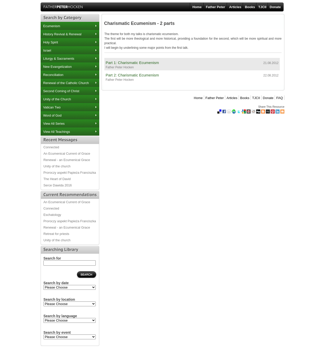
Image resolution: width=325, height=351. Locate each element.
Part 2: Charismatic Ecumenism (132, 75)
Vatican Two (52, 107)
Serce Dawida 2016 (57, 185)
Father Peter (215, 7)
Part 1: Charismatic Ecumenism (132, 62)
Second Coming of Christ (61, 91)
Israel (47, 50)
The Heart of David (57, 179)
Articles (235, 7)
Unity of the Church (57, 99)
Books (250, 7)
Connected (51, 147)
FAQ (279, 98)
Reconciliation (53, 75)
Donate (275, 7)
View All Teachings (56, 132)
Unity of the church (57, 166)
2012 (69, 287)
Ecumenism (51, 26)
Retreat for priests (56, 234)
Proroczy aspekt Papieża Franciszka (69, 172)
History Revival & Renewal (62, 34)
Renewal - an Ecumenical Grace (66, 160)
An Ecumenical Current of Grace (66, 153)
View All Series (53, 123)
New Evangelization (57, 67)
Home (197, 7)
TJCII (262, 7)
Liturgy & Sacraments (58, 58)
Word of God (52, 115)
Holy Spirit (50, 42)
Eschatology (52, 215)
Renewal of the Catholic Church (66, 83)
